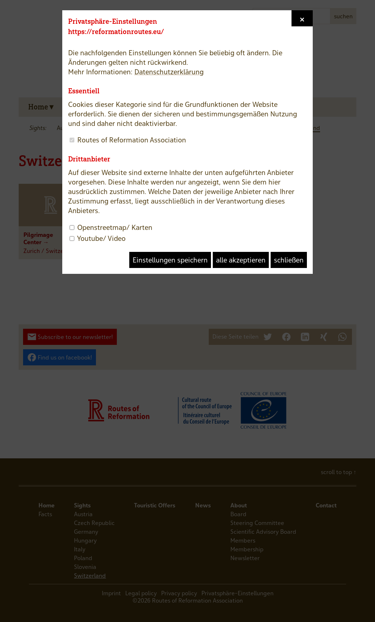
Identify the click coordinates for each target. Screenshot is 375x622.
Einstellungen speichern (170, 260)
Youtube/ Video (101, 238)
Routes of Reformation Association (131, 139)
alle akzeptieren (241, 260)
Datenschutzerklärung (169, 71)
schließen (289, 260)
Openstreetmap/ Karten (114, 227)
